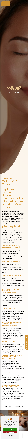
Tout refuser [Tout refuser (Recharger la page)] (10, 432)
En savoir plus (7, 406)
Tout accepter (10, 429)
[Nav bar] (5, 3)
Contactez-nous (18, 406)
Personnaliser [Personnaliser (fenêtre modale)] (10, 435)
